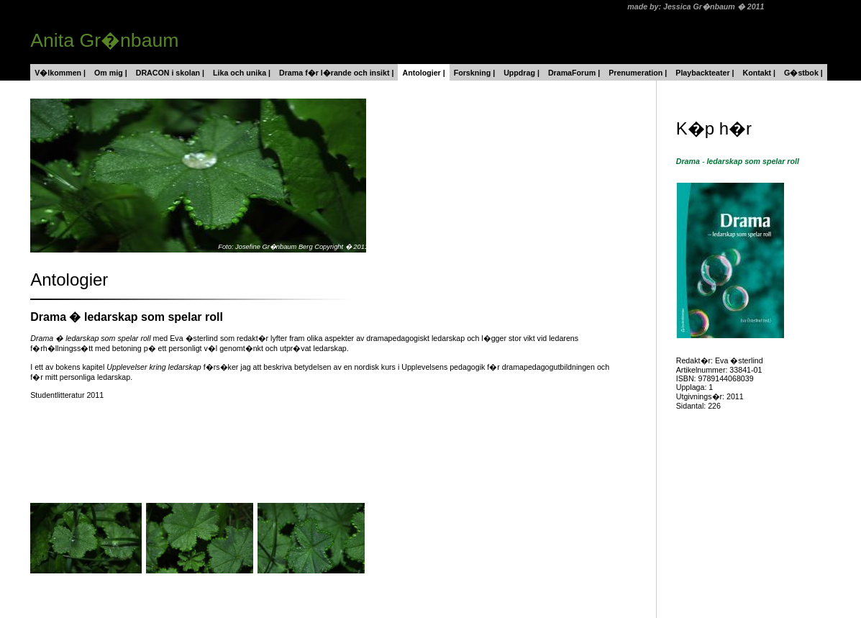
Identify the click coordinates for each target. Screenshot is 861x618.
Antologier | (423, 72)
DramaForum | (574, 72)
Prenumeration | (638, 72)
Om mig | (110, 72)
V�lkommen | (60, 72)
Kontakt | (758, 72)
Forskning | (474, 72)
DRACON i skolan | (170, 72)
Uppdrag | (521, 72)
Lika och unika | (241, 72)
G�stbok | (803, 72)
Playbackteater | (704, 72)
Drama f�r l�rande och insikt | (336, 72)
